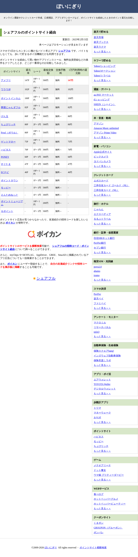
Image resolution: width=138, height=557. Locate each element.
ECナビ (5, 172)
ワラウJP (6, 89)
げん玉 (4, 116)
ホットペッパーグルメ (106, 499)
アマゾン (98, 123)
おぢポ (97, 417)
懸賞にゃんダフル (11, 107)
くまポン (98, 523)
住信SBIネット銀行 (104, 238)
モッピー (6, 187)
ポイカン (10, 222)
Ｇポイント (7, 211)
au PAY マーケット (104, 94)
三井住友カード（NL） (106, 190)
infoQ (96, 332)
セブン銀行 (100, 247)
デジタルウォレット (105, 388)
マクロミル (100, 322)
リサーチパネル (102, 327)
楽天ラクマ (100, 47)
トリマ (97, 408)
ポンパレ (98, 532)
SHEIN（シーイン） (105, 104)
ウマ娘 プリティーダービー (109, 475)
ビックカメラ (101, 156)
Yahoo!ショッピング (104, 66)
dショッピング (102, 99)
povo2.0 (98, 266)
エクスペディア (102, 214)
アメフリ (6, 80)
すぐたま (6, 164)
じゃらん (98, 209)
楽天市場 (98, 37)
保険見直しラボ (102, 360)
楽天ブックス (101, 42)
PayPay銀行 (100, 243)
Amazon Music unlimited (106, 128)
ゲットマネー (8, 141)
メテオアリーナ (102, 465)
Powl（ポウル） (9, 132)
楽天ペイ (98, 298)
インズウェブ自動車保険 (107, 355)
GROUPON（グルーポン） (108, 527)
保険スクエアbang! (104, 351)
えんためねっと (9, 195)
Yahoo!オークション (104, 71)
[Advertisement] (44, 312)
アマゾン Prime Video (105, 132)
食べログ (98, 494)
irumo (97, 275)
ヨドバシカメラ (102, 161)
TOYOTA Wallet (102, 384)
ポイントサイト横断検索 (93, 547)
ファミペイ (100, 303)
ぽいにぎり (69, 6)
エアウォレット (102, 379)
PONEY (5, 157)
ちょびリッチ (8, 124)
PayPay (97, 294)
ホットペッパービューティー (110, 503)
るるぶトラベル (102, 219)
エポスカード (101, 180)
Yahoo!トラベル (102, 75)
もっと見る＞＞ (102, 51)
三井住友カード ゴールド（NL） (111, 185)
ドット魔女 (100, 470)
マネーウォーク (102, 412)
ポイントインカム (11, 98)
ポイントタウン (9, 180)
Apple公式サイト (103, 152)
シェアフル (64, 51)
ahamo (97, 271)
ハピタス (6, 149)
